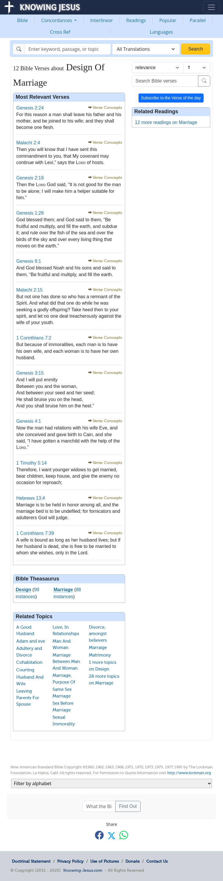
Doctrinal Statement (31, 861)
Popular (167, 20)
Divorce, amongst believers (98, 634)
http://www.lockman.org (189, 773)
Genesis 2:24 (30, 107)
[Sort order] (196, 67)
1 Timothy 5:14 (31, 463)
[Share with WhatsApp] (123, 835)
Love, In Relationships (66, 630)
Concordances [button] (57, 20)
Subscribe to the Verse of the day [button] (171, 98)
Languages (161, 32)
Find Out (128, 806)
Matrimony (100, 655)
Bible (22, 20)
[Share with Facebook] (99, 835)
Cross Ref (60, 32)
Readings (136, 20)
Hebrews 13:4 (30, 498)
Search (195, 48)
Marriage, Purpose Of (64, 678)
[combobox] (146, 49)
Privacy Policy (70, 861)
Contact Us (157, 861)
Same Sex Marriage (62, 692)
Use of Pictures (104, 861)
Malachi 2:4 (28, 142)
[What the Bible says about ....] (99, 806)
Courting (25, 670)
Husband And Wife (30, 680)
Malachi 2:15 (29, 289)
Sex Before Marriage (63, 706)
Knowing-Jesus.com (82, 870)
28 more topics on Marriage (104, 679)
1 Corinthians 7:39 (35, 533)
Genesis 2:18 (30, 177)
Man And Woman (62, 644)
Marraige (98, 647)
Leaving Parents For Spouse (27, 697)
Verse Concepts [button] (107, 107)
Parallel (198, 20)
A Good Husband (25, 630)
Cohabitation (29, 662)
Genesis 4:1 (28, 421)
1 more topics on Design (102, 665)
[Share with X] (111, 835)
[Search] (68, 49)
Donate (132, 861)
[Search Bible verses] (165, 81)
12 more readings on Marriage (166, 122)
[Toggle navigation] (211, 7)
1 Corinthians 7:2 (33, 337)
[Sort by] (158, 67)
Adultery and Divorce (29, 651)
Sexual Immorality (64, 720)
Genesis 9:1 (28, 261)
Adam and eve (30, 641)
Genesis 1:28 (30, 213)
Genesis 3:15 (30, 373)
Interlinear (101, 20)
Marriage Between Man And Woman (66, 661)
